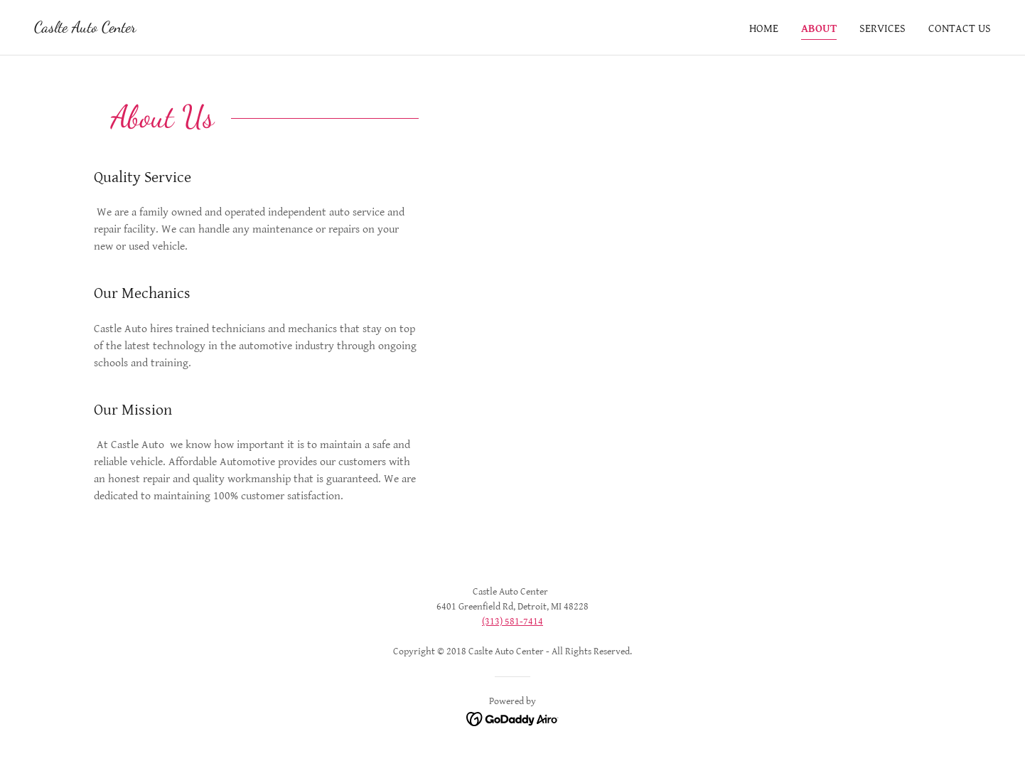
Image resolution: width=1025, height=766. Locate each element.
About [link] (819, 29)
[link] (85, 29)
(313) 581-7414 (512, 621)
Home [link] (763, 29)
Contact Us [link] (959, 29)
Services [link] (882, 29)
